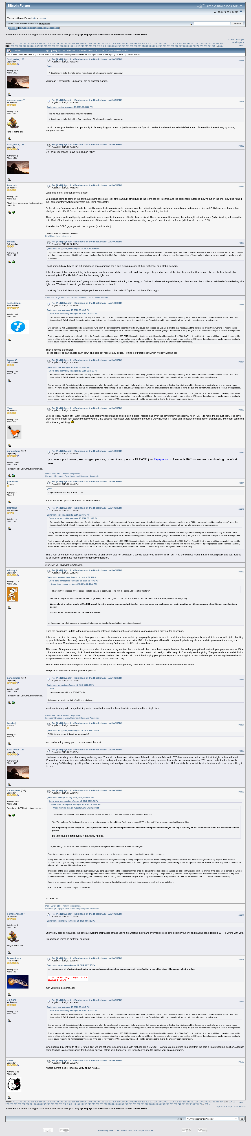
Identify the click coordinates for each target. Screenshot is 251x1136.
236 (53, 46)
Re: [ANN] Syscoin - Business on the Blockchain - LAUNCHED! (87, 59)
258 (144, 46)
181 (45, 43)
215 (184, 43)
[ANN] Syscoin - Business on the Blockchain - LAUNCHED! (114, 34)
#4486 (241, 304)
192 (90, 43)
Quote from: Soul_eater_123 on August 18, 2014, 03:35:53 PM (73, 249)
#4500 (241, 1062)
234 (45, 46)
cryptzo (11, 241)
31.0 (41, 24)
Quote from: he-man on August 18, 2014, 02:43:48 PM (73, 584)
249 (107, 46)
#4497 (241, 915)
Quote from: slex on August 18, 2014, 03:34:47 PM (68, 310)
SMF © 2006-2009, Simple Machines (137, 1130)
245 (90, 46)
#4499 (241, 1002)
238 (61, 46)
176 (24, 43)
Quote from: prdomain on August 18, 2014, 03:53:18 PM (70, 685)
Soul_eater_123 (15, 59)
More (55, 28)
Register (46, 28)
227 (16, 46)
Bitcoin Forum (12, 34)
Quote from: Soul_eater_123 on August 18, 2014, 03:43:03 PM (73, 730)
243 (82, 46)
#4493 (241, 679)
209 (160, 43)
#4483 (241, 146)
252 (119, 46)
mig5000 (11, 1000)
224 (221, 43)
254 (127, 46)
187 (69, 43)
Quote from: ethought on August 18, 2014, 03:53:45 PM (70, 798)
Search (29, 28)
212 (172, 43)
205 (143, 43)
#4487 (241, 362)
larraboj (11, 723)
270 (193, 46)
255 (131, 46)
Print (241, 46)
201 (127, 43)
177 (28, 43)
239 (66, 46)
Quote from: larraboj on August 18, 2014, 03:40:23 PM (70, 107)
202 (131, 43)
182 (49, 43)
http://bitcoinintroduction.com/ (58, 236)
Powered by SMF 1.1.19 (108, 1130)
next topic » (238, 42)
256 (135, 46)
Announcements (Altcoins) (65, 34)
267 (181, 46)
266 (177, 46)
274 (209, 46)
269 (189, 46)
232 (37, 46)
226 (12, 46)
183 (53, 43)
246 (94, 46)
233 (41, 46)
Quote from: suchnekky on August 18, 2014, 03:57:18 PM (71, 921)
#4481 (241, 61)
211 (168, 43)
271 (197, 46)
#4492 (241, 572)
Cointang (12, 508)
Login (37, 28)
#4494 (241, 725)
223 (217, 43)
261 (156, 46)
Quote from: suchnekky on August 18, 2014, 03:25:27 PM (73, 314)
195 (102, 43)
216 (188, 43)
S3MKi (10, 1060)
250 (111, 46)
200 (123, 43)
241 (74, 46)
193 (94, 43)
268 (185, 46)
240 (70, 46)
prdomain (12, 481)
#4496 (241, 792)
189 (78, 43)
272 (201, 46)
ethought (12, 570)
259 (148, 46)
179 (36, 43)
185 (61, 43)
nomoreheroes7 (16, 100)
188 (73, 43)
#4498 (241, 960)
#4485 (241, 243)
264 (168, 46)
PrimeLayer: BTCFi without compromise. (63, 474)
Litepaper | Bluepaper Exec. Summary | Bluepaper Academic (72, 476)
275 (213, 46)
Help (22, 28)
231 (33, 46)
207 (151, 43)
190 (82, 43)
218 (197, 43)
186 (65, 43)
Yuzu (9, 408)
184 (57, 43)
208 (155, 43)
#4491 (241, 509)
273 (205, 46)
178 (32, 43)
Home (13, 28)
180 (41, 43)
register (42, 18)
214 (180, 43)
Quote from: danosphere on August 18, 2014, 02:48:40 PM (73, 581)
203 (135, 43)
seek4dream (14, 303)
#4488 (241, 410)
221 (209, 43)
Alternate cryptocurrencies (35, 34)
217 (192, 43)
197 (110, 43)
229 (25, 46)
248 (103, 46)
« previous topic (236, 39)
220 (205, 43)
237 (58, 46)
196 (106, 43)
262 (160, 46)
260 (152, 46)
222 (213, 43)
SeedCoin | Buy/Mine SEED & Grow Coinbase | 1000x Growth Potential (76, 298)
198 (114, 43)
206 (147, 43)
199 (119, 43)
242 (78, 46)
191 (86, 43)
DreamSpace (14, 958)
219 (201, 43)
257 (140, 46)
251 (115, 46)
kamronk (12, 185)
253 (123, 46)
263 (164, 46)
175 (20, 43)
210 (164, 43)
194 (98, 43)
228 (21, 46)
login (34, 18)
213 (176, 43)
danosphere (13, 451)
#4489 (241, 452)
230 (29, 46)
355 (220, 46)
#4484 (241, 187)
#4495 (241, 751)
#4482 (241, 101)
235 (49, 46)
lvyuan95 (12, 360)
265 (172, 46)
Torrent (47, 24)
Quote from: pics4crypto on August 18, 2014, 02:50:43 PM (71, 577)
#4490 (241, 483)
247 (98, 46)
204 (139, 43)
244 (86, 46)
